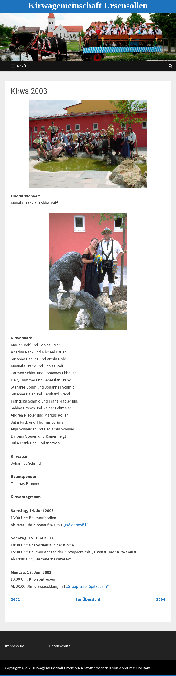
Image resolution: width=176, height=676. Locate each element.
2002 (15, 599)
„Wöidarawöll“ (75, 524)
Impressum (14, 645)
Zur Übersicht (88, 599)
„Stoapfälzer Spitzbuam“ (87, 586)
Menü (18, 66)
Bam (146, 667)
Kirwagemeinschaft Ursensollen (88, 5)
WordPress (127, 667)
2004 (160, 599)
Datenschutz (59, 645)
